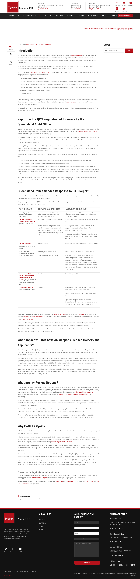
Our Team (42, 523)
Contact (42, 520)
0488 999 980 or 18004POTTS (123, 565)
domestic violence (37, 317)
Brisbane (70, 481)
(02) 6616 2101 (94, 9)
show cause (71, 102)
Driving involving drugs (26, 287)
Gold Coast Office (117, 534)
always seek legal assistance (84, 392)
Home (41, 529)
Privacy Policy (8, 575)
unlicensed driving (29, 275)
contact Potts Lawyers (40, 478)
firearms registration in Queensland (62, 442)
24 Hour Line (115, 561)
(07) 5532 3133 (75, 9)
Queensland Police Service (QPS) (40, 72)
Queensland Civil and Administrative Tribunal (73, 394)
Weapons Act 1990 (28, 319)
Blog (41, 526)
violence (81, 314)
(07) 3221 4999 (43, 9)
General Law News (126, 27)
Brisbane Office (116, 518)
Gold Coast (59, 481)
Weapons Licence (76, 55)
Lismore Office (116, 547)
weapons (26, 317)
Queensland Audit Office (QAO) (87, 131)
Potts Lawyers (114, 27)
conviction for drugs (59, 314)
